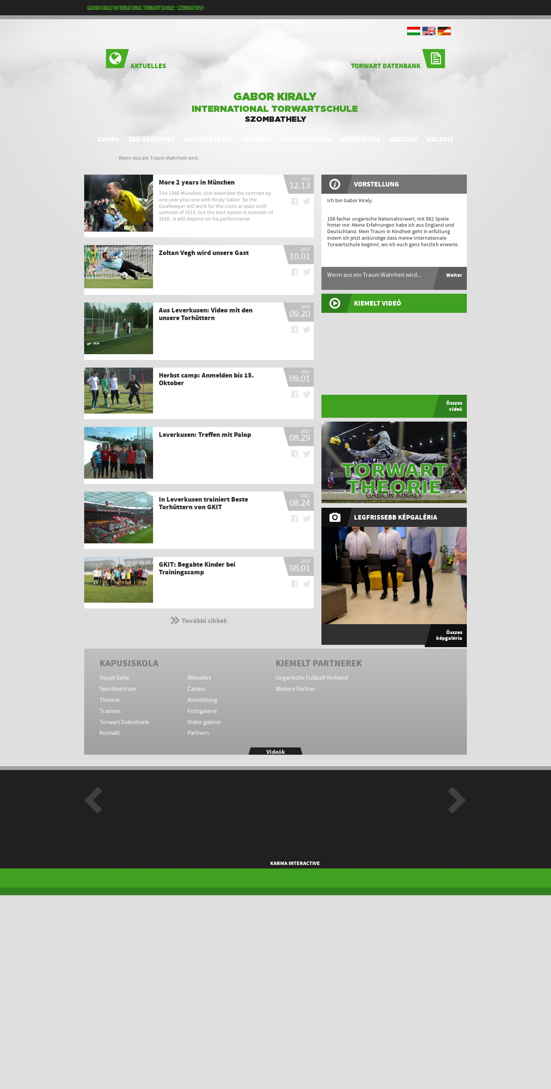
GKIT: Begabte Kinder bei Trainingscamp (197, 568)
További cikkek (199, 620)
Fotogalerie (202, 711)
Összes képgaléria (449, 635)
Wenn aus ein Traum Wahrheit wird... (160, 158)
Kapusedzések (208, 139)
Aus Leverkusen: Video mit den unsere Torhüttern (206, 314)
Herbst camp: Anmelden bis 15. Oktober (206, 379)
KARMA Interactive (295, 863)
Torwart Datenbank (398, 59)
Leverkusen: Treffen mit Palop (205, 434)
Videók (275, 752)
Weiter (454, 275)
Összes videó (454, 405)
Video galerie (204, 722)
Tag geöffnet (151, 139)
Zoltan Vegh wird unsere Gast (204, 252)
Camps (108, 139)
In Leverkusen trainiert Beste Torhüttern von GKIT (203, 503)
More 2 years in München (197, 182)
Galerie (440, 139)
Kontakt (404, 139)
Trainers (256, 139)
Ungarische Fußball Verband (312, 678)
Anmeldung (361, 139)
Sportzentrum (306, 139)
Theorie (109, 700)
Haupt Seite (276, 21)
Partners (198, 733)
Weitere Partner (296, 689)
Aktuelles (136, 59)
